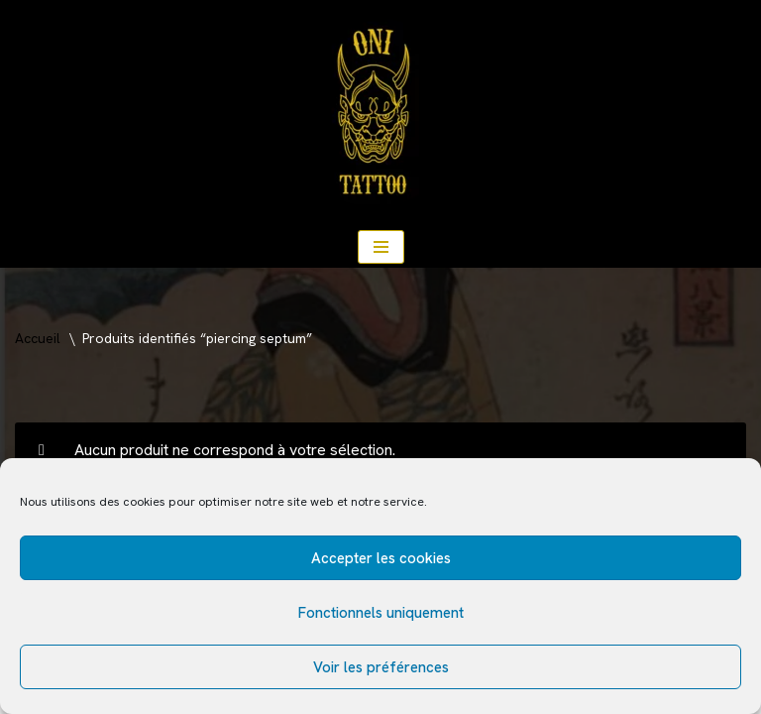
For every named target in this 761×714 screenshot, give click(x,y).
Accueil (37, 338)
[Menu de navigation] (381, 247)
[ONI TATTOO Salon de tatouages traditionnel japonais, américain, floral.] (380, 113)
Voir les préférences (381, 667)
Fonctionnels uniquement (381, 613)
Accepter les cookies (381, 558)
